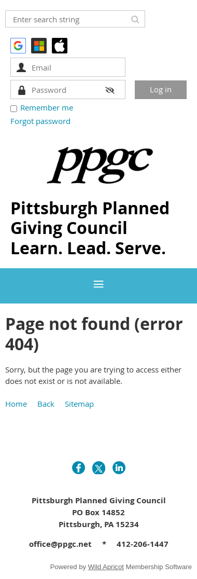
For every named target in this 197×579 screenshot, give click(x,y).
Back (45, 403)
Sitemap (79, 403)
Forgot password (40, 121)
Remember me (46, 107)
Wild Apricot (106, 567)
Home (16, 403)
